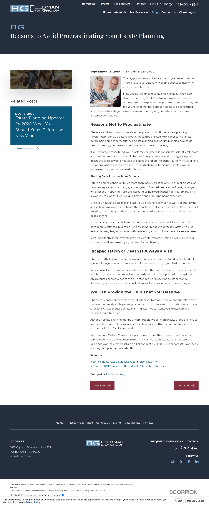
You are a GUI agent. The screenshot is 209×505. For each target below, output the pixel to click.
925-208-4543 (187, 4)
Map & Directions (20, 456)
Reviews (140, 3)
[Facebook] (189, 461)
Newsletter (89, 3)
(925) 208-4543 (161, 344)
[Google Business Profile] (172, 461)
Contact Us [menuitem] (168, 12)
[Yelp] (180, 461)
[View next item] (38, 148)
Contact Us (103, 422)
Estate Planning (116, 374)
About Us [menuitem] (120, 12)
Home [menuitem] (107, 12)
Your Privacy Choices (51, 495)
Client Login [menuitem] (187, 12)
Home (59, 422)
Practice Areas (75, 422)
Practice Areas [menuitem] (139, 12)
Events (105, 3)
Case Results (122, 3)
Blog (90, 422)
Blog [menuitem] (155, 12)
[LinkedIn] (197, 461)
